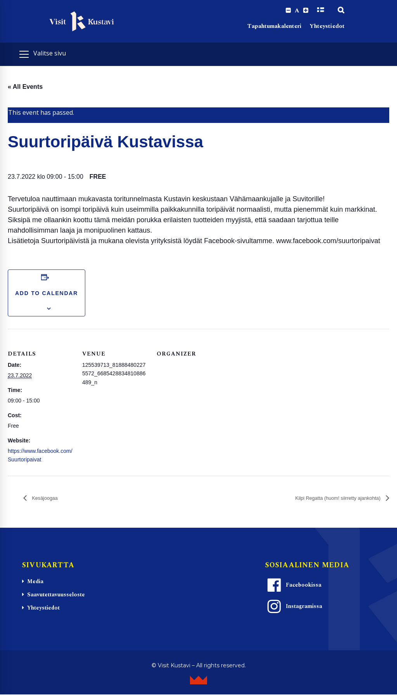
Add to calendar (46, 294)
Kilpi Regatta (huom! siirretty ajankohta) (326, 499)
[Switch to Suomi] (320, 10)
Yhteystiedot (327, 27)
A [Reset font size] (296, 10)
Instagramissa (294, 607)
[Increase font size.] (305, 10)
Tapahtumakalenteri (274, 27)
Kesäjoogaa (48, 499)
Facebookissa (293, 586)
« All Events (25, 88)
